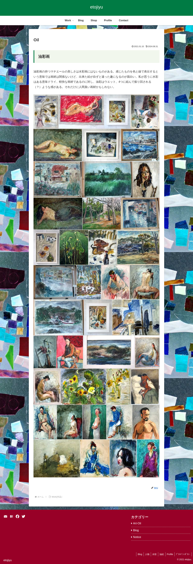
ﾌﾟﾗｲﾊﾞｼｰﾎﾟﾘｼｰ (183, 554)
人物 (145, 554)
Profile (169, 554)
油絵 (160, 554)
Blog (137, 554)
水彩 (153, 554)
